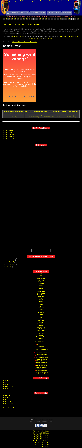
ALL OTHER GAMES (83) (70, 117)
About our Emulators (41, 367)
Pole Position (41, 320)
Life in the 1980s (8, 267)
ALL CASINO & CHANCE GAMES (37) (34, 111)
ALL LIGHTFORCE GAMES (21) (52, 115)
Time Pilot (41, 338)
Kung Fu (41, 309)
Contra (41, 285)
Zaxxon (41, 340)
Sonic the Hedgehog (41, 328)
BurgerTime (41, 280)
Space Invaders (41, 330)
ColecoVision (49, 38)
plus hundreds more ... (41, 341)
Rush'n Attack (41, 327)
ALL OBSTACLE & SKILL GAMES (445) (70, 113)
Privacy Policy (32, 421)
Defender (41, 286)
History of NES (41, 373)
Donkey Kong (41, 290)
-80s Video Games (7, 382)
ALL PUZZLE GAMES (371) (52, 113)
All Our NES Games (42, 354)
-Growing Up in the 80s (9, 407)
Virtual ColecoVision (41, 365)
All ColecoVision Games (41, 357)
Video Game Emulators (9, 265)
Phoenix (41, 319)
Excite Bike (41, 296)
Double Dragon (41, 294)
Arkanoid (41, 277)
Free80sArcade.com (18, 36)
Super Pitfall (41, 333)
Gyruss (41, 304)
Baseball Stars (41, 278)
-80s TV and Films (7, 395)
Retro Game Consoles (9, 259)
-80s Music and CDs (8, 380)
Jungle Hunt (41, 307)
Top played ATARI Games (10, 134)
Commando (41, 283)
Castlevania (41, 282)
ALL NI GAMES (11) (13, 117)
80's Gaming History (9, 261)
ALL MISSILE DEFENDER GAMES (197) (34, 113)
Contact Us (50, 421)
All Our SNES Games (41, 356)
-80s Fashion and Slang (9, 403)
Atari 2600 (71, 36)
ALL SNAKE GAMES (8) (34, 117)
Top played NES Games (10, 130)
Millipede (41, 311)
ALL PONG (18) (70, 115)
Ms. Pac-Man (41, 312)
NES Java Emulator (42, 369)
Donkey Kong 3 (41, 293)
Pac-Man (41, 314)
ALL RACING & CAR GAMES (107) (52, 111)
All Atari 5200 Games (41, 360)
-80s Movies (6, 384)
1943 (41, 275)
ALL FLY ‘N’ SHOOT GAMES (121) (70, 111)
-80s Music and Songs (8, 397)
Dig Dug (41, 288)
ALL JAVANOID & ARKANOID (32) (34, 115)
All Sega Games (41, 364)
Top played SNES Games (10, 132)
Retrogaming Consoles (41, 352)
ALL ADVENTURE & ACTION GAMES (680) (13, 111)
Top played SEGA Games (10, 136)
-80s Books (5, 388)
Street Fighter (41, 332)
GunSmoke (41, 303)
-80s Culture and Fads (8, 399)
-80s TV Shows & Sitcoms (9, 386)
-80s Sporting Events (8, 401)
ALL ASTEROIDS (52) (13, 115)
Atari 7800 (35, 38)
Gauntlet (41, 301)
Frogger (41, 298)
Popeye (41, 322)
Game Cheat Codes (8, 263)
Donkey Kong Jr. (41, 291)
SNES (66, 36)
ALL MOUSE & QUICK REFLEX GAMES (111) (13, 113)
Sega (40, 38)
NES (61, 36)
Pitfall (41, 317)
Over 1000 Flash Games (41, 372)
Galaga (41, 299)
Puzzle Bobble (41, 324)
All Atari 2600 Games (41, 359)
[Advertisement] (41, 7)
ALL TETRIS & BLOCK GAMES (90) (52, 117)
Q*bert (41, 325)
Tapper (41, 335)
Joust (41, 306)
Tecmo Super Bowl (41, 336)
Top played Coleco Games (10, 138)
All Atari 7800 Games (41, 362)
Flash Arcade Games (41, 370)
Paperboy (41, 315)
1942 (41, 273)
